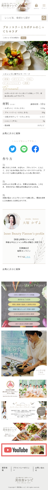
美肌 (27, 83)
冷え (30, 79)
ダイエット (18, 79)
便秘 (7, 79)
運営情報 (4, 469)
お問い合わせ (39, 469)
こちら (27, 257)
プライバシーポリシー (21, 469)
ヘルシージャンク (12, 83)
